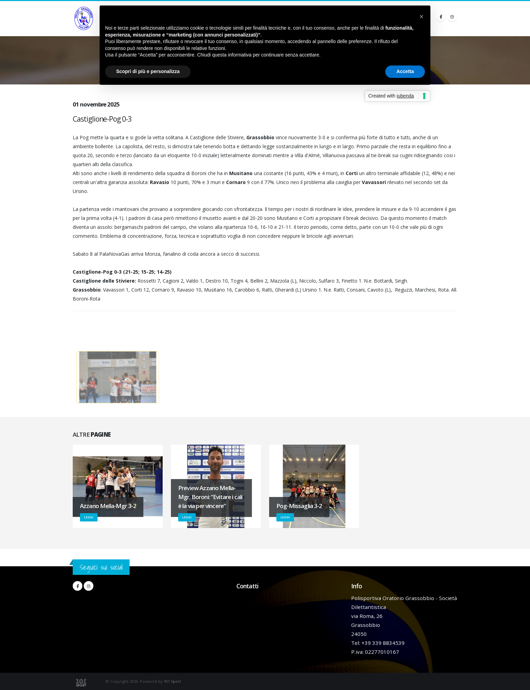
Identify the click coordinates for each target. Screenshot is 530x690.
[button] (421, 16)
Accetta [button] (405, 71)
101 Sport (173, 681)
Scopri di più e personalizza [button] (148, 71)
